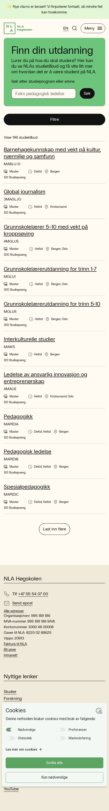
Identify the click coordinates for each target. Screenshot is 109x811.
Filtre (54, 119)
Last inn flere (54, 529)
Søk (87, 93)
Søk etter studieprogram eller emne (43, 81)
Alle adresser (14, 611)
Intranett (10, 655)
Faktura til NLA (15, 644)
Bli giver (10, 649)
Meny (93, 28)
